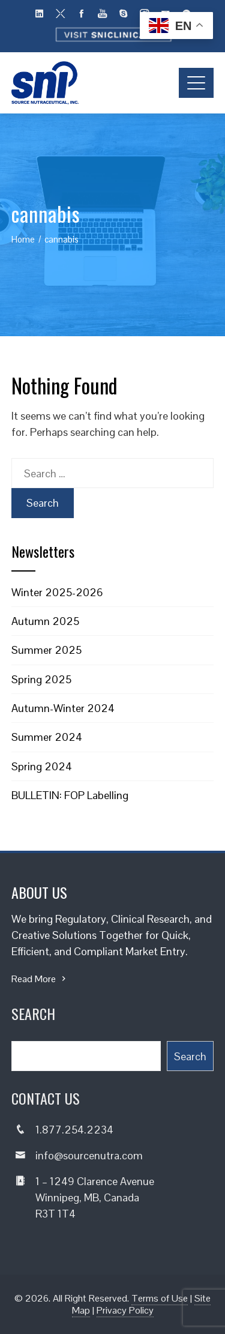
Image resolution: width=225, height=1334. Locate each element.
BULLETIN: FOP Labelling (69, 795)
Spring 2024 (41, 766)
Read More (39, 979)
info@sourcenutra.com (89, 1155)
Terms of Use (159, 1298)
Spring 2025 (41, 679)
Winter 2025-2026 (57, 592)
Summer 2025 (46, 650)
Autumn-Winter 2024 (63, 708)
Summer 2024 (46, 737)
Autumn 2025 (45, 621)
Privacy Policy (125, 1310)
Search (190, 1056)
